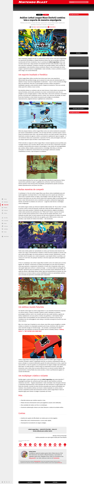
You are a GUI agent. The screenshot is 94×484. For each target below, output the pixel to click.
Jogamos (39, 14)
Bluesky (55, 445)
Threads (50, 445)
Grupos (60, 445)
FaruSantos (56, 458)
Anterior (30, 482)
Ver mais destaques (78, 108)
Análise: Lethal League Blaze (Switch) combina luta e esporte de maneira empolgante (42, 19)
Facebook (20, 445)
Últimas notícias (74, 14)
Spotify (45, 445)
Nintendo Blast (37, 461)
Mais (65, 445)
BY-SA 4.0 (60, 462)
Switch (46, 14)
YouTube (35, 445)
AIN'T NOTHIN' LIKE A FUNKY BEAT (33, 331)
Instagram (25, 445)
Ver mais (79, 53)
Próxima (55, 482)
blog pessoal (32, 458)
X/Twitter (30, 445)
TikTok (40, 445)
